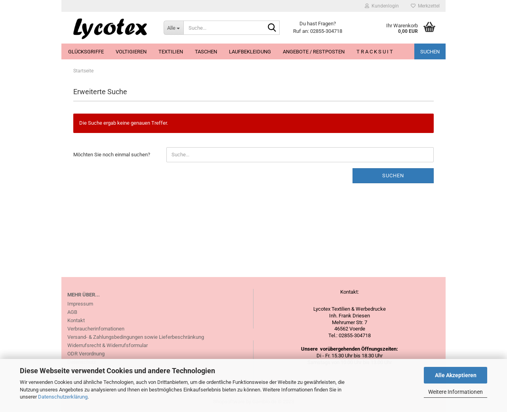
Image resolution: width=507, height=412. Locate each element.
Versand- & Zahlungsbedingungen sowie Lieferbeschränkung (135, 337)
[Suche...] (173, 28)
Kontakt (76, 320)
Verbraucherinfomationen (95, 329)
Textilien (170, 52)
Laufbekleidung (250, 52)
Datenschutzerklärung (63, 397)
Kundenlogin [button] (382, 6)
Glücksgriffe (86, 52)
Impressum (80, 304)
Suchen (430, 52)
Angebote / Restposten (314, 52)
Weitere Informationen (455, 392)
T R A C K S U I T (374, 52)
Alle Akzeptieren (456, 375)
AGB (72, 312)
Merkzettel (425, 6)
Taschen (206, 52)
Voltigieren (131, 52)
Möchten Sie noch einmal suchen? (111, 155)
